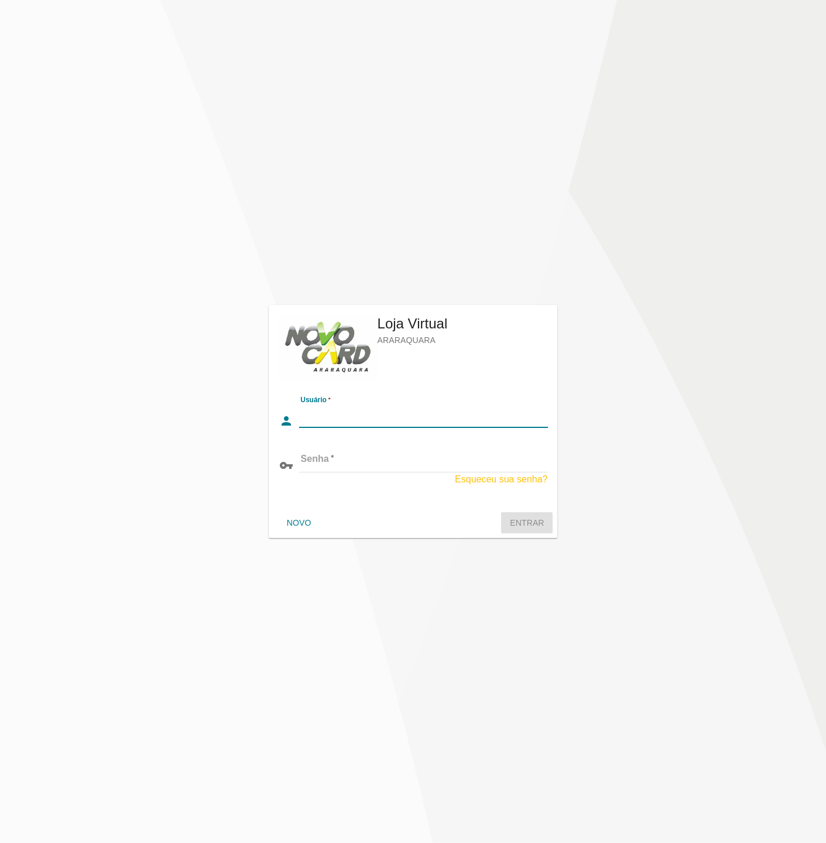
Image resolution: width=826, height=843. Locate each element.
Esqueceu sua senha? (501, 479)
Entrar (527, 522)
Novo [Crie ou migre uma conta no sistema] (299, 522)
